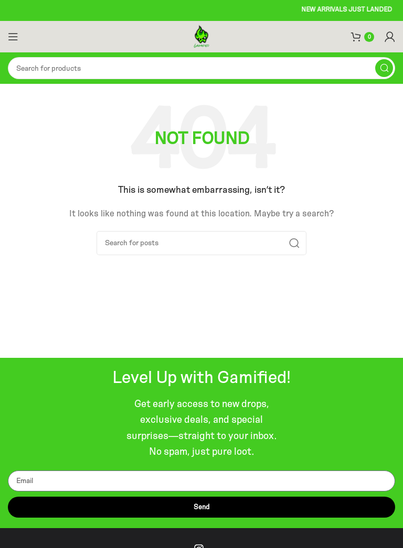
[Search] (201, 68)
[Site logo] (201, 36)
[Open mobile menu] (13, 36)
